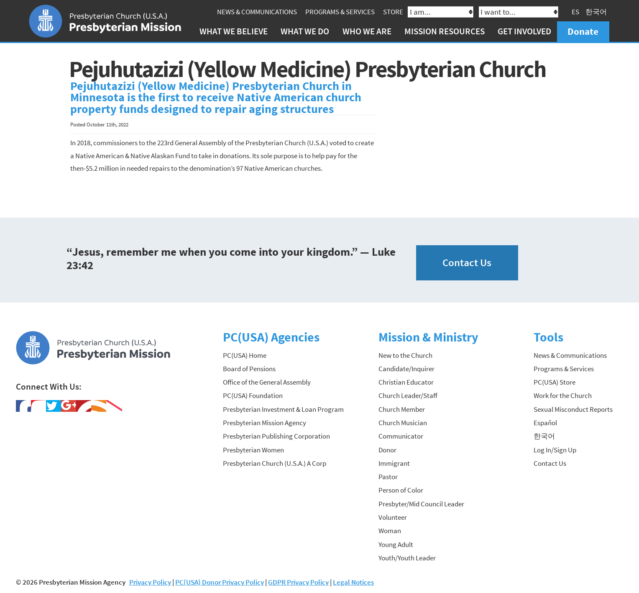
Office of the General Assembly (267, 382)
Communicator (400, 436)
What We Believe (233, 31)
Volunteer (392, 517)
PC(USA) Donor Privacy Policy (219, 582)
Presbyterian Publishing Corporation (276, 436)
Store (393, 11)
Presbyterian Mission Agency (264, 422)
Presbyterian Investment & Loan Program (283, 409)
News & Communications (257, 11)
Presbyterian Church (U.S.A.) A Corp (274, 463)
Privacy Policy (150, 582)
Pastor (388, 476)
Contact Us (466, 262)
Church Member (401, 409)
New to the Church (405, 355)
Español (545, 422)
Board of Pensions (249, 368)
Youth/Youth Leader (407, 557)
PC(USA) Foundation (253, 395)
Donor (387, 449)
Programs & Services (340, 11)
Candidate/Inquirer (406, 368)
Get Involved (524, 31)
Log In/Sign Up (555, 449)
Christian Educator (406, 382)
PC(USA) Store (554, 382)
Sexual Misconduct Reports (573, 409)
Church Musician (402, 422)
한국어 (596, 11)
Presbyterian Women (253, 449)
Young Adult (395, 544)
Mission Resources (444, 31)
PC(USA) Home (244, 355)
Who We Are (367, 31)
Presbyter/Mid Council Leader (421, 503)
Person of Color (400, 490)
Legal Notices (353, 582)
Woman (389, 530)
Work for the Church (563, 395)
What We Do (305, 31)
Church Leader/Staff (407, 395)
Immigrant (394, 463)
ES (575, 11)
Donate (582, 31)
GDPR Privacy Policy (298, 582)
